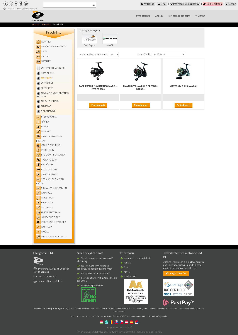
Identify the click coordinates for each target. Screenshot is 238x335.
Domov (35, 24)
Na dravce (44, 207)
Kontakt (231, 3)
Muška (42, 231)
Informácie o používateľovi (184, 3)
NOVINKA (43, 41)
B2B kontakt (130, 276)
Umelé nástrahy (48, 212)
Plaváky (43, 131)
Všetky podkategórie (53, 68)
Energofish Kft (125, 327)
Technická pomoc (144, 331)
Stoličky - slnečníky (50, 154)
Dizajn (158, 331)
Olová (42, 126)
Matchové (47, 78)
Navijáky (46, 24)
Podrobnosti (98, 105)
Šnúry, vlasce (46, 116)
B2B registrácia (212, 3)
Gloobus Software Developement (116, 331)
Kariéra (127, 271)
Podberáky (45, 150)
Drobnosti (45, 197)
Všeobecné (47, 83)
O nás (162, 3)
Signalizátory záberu (51, 187)
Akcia (41, 51)
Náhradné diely (48, 217)
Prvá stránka (143, 15)
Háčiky (42, 121)
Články (201, 15)
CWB (94, 331)
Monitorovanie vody (51, 236)
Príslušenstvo (47, 174)
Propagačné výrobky (51, 221)
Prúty (42, 56)
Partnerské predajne (179, 15)
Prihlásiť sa (147, 3)
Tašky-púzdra (46, 159)
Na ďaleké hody (50, 101)
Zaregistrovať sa (177, 273)
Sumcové (46, 106)
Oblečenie (44, 164)
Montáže (44, 192)
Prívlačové (47, 73)
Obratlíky (44, 202)
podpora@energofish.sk (50, 281)
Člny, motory (46, 169)
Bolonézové (48, 111)
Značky (159, 15)
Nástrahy (44, 226)
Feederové (47, 88)
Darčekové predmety (51, 46)
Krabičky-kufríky (48, 145)
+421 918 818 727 (47, 276)
